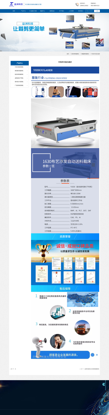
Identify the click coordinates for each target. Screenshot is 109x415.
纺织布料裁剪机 (75, 53)
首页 (68, 53)
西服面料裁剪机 (85, 53)
